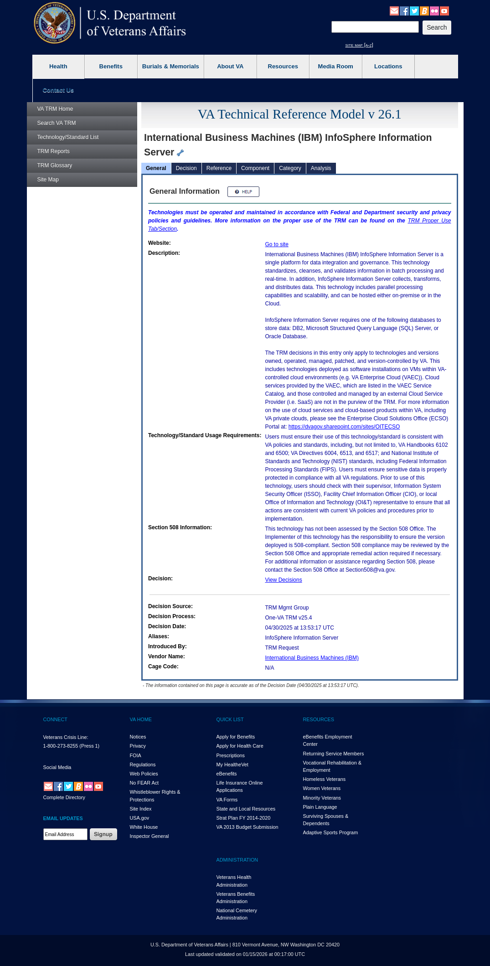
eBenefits (227, 773)
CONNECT (55, 719)
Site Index (141, 808)
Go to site (277, 244)
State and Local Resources (246, 808)
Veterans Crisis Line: (65, 737)
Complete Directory (64, 797)
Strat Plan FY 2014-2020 (244, 818)
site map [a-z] (359, 44)
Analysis (321, 168)
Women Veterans (322, 788)
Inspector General (149, 836)
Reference (219, 168)
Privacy (138, 746)
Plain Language (320, 807)
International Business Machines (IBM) (312, 658)
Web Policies (144, 773)
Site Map (48, 179)
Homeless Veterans (324, 779)
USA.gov (140, 818)
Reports (53, 151)
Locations (388, 66)
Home (55, 109)
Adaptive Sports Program (330, 832)
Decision (186, 168)
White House (144, 827)
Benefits (111, 66)
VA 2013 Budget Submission (248, 827)
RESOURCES (318, 719)
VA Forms (227, 799)
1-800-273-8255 (60, 746)
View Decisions (283, 580)
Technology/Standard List (68, 137)
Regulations (143, 764)
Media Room (335, 66)
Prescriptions (231, 755)
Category (290, 168)
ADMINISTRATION (237, 860)
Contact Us (58, 90)
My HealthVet (232, 764)
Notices (138, 736)
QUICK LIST (230, 719)
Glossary (54, 165)
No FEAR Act (144, 782)
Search (56, 123)
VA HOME (141, 719)
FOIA (135, 755)
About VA (230, 66)
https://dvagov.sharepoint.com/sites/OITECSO (344, 427)
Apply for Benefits (236, 736)
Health (58, 66)
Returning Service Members (333, 753)
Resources (283, 66)
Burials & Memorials (170, 66)
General (156, 168)
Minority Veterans (322, 798)
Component (255, 168)
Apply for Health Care (240, 746)
